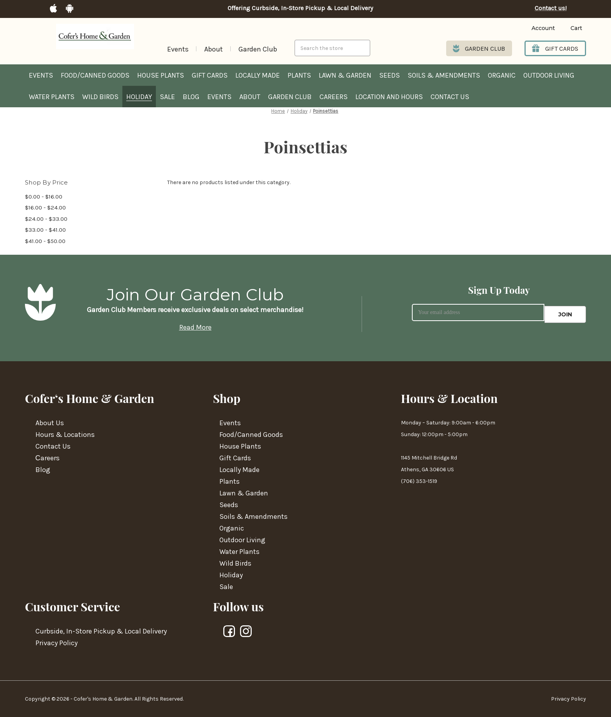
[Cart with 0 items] (570, 28)
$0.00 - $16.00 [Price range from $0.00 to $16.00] (43, 196)
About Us (49, 423)
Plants (299, 75)
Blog (191, 96)
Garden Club (257, 49)
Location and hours (389, 96)
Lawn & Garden (345, 75)
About (213, 49)
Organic (502, 75)
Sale (167, 96)
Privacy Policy (56, 643)
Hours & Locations (65, 434)
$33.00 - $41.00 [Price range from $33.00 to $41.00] (45, 229)
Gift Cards (210, 75)
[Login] (531, 28)
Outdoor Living (548, 75)
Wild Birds (100, 96)
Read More (195, 327)
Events (178, 49)
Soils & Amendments (444, 75)
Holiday (139, 96)
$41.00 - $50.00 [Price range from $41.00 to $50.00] (45, 241)
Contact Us (450, 96)
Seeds (389, 75)
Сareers (47, 458)
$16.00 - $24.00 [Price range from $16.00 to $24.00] (45, 207)
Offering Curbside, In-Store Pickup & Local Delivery (300, 8)
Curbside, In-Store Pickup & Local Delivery (101, 631)
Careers (334, 96)
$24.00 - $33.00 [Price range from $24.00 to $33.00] (46, 218)
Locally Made (257, 75)
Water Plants (51, 96)
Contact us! (551, 8)
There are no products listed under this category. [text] (228, 182)
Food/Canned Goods (95, 75)
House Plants (160, 75)
